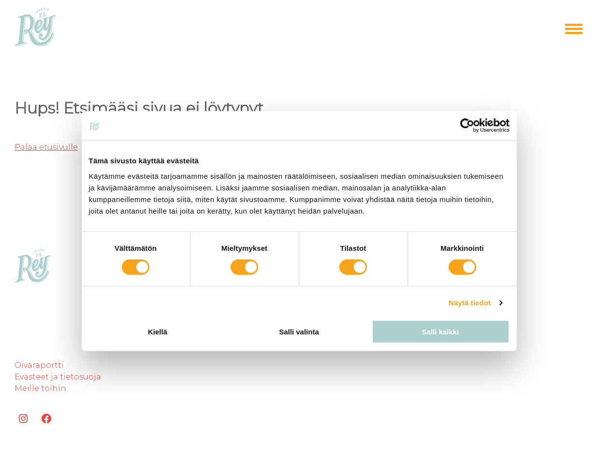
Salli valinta (299, 331)
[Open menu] (573, 29)
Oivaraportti (39, 365)
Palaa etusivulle (46, 147)
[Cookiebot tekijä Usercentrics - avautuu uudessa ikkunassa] (467, 125)
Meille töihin (40, 388)
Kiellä (157, 331)
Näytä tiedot (470, 303)
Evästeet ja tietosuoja (58, 376)
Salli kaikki (440, 331)
